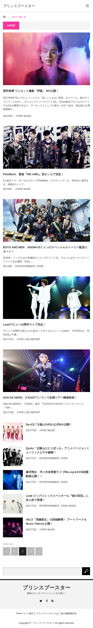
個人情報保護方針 (69, 613)
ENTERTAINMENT (25, 266)
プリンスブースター (46, 588)
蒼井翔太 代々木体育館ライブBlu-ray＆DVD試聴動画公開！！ (57, 474)
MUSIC (28, 116)
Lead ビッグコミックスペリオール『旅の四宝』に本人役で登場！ (57, 497)
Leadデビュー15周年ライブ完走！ (24, 324)
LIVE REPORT (32, 339)
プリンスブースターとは (47, 613)
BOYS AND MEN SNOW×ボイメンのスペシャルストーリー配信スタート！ (45, 249)
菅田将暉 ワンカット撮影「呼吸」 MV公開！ (31, 90)
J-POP (19, 116)
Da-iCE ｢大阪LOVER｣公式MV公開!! (48, 424)
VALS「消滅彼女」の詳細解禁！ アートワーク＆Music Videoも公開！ (56, 521)
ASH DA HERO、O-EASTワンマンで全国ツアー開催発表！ (40, 397)
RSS (52, 600)
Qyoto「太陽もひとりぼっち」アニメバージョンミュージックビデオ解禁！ (57, 450)
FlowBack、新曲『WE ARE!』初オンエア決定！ (33, 174)
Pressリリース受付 (24, 613)
